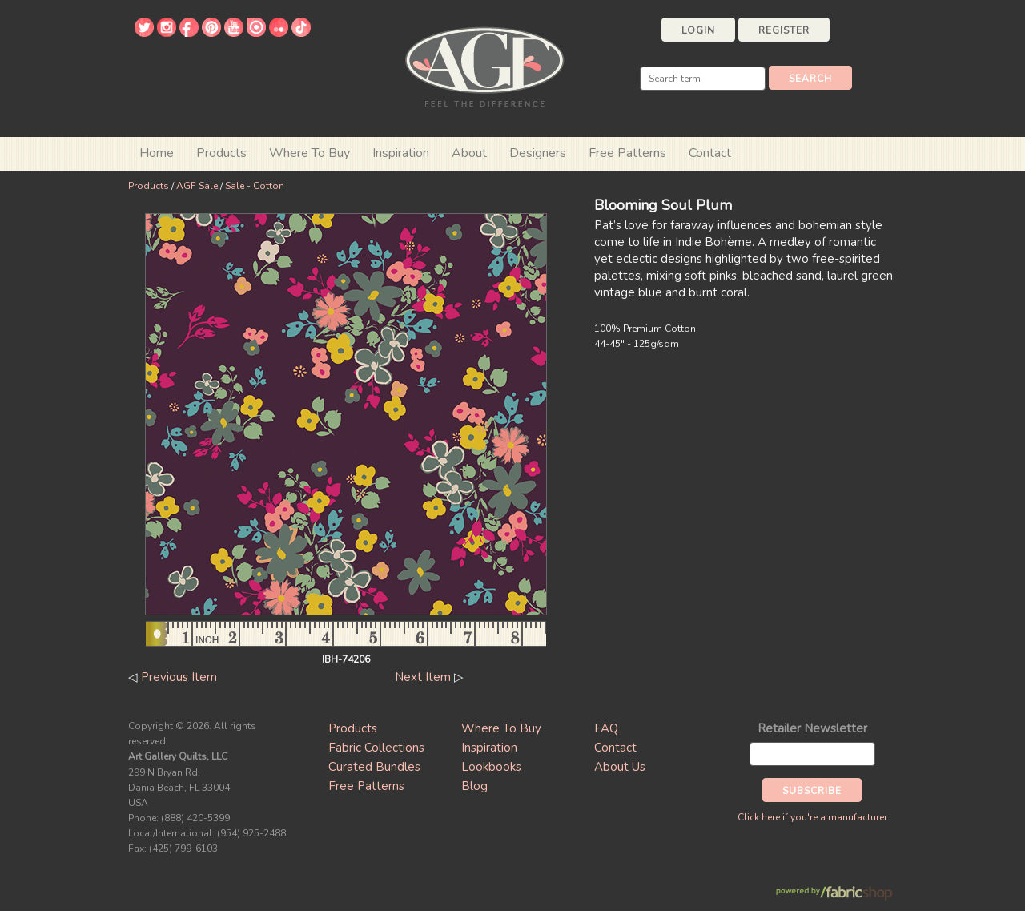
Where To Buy (501, 728)
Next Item (423, 677)
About (469, 153)
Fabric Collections (376, 748)
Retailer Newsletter (812, 728)
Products (148, 185)
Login (698, 30)
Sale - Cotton (254, 185)
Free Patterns (627, 153)
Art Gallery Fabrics (484, 65)
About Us (619, 767)
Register (784, 30)
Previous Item (179, 677)
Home (156, 153)
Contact (710, 153)
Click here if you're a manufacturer (812, 817)
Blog (474, 786)
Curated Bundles (374, 767)
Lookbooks (491, 767)
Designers (537, 153)
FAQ (606, 728)
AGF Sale (197, 185)
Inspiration (400, 153)
